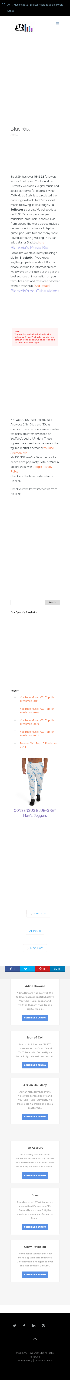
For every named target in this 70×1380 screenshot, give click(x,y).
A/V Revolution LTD (34, 1353)
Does (35, 1195)
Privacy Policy (25, 1360)
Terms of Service (43, 1360)
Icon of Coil (35, 1037)
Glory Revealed (35, 1247)
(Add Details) (42, 286)
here (41, 242)
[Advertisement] (35, 77)
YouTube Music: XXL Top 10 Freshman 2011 (37, 699)
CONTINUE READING (35, 1018)
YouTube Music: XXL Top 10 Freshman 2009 (37, 722)
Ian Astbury (35, 1147)
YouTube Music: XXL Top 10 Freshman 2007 (37, 733)
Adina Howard (35, 986)
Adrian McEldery (35, 1085)
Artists (14, 134)
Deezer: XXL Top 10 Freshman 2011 (38, 745)
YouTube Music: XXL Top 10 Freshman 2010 (37, 710)
